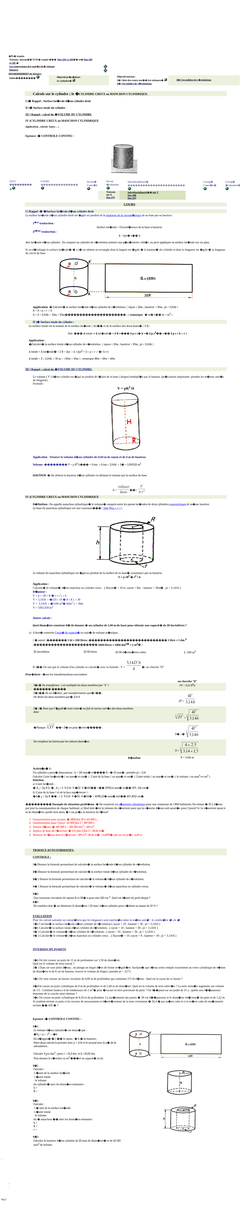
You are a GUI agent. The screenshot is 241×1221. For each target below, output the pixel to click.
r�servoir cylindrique (132, 804)
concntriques (177, 504)
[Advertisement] (94, 23)
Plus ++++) (112, 508)
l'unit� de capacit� (67, 632)
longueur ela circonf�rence (123, 215)
